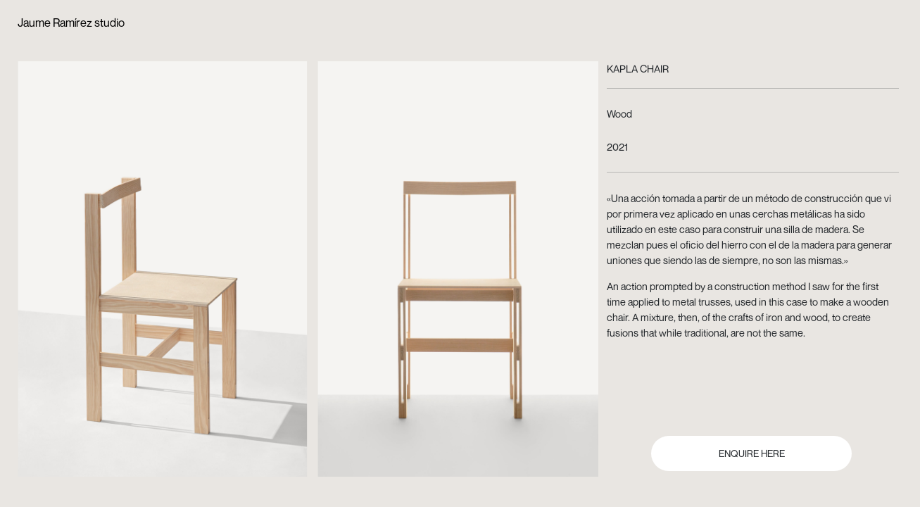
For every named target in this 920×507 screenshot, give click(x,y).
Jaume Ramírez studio (71, 22)
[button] (166, 253)
